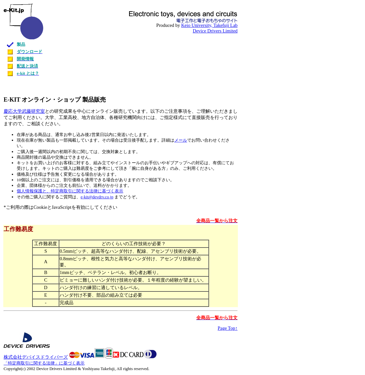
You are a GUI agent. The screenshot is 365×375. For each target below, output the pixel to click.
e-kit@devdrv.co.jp (97, 196)
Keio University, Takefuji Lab (209, 25)
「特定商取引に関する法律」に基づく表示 (44, 363)
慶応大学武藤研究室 (24, 111)
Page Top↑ (228, 328)
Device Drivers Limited (215, 30)
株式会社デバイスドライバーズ (36, 357)
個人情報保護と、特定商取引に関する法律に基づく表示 (70, 190)
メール (180, 140)
